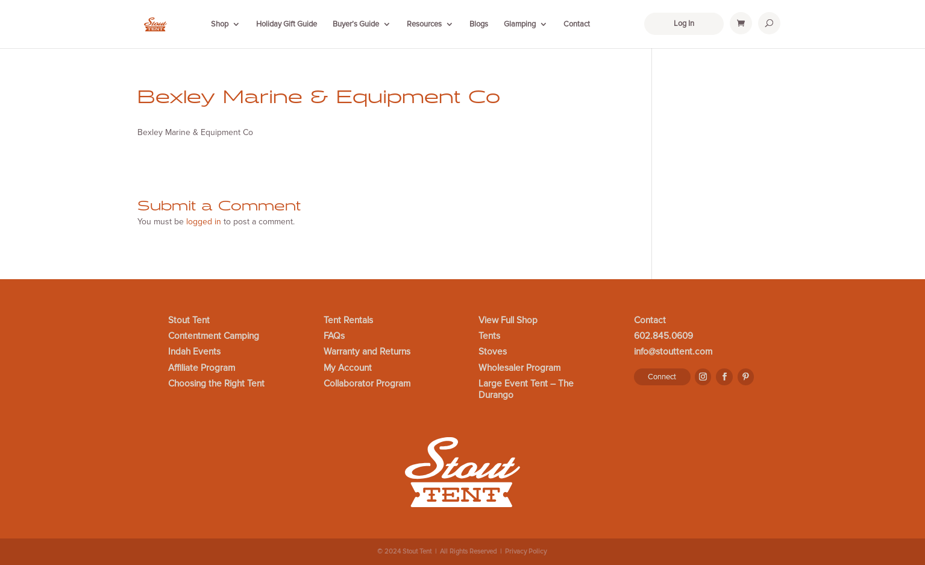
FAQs (334, 336)
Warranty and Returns (367, 352)
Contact (576, 24)
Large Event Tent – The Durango (526, 389)
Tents (489, 336)
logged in (203, 221)
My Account (348, 368)
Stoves (492, 352)
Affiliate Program (201, 368)
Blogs (478, 24)
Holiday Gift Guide (286, 24)
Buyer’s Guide (356, 24)
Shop (219, 24)
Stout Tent (189, 320)
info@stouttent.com (673, 352)
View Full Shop (508, 320)
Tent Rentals (348, 320)
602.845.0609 (663, 336)
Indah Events (194, 352)
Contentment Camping (213, 336)
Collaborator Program (367, 384)
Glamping (520, 24)
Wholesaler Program (519, 368)
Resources (424, 24)
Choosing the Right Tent (216, 384)
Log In (684, 23)
